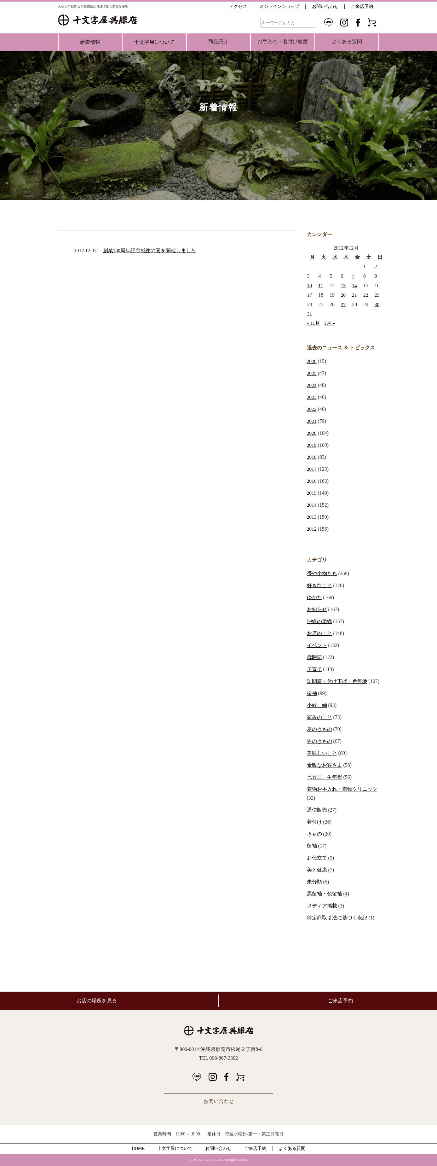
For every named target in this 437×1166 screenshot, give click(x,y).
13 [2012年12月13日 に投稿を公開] (343, 285)
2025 (312, 373)
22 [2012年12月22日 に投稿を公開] (365, 295)
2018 (312, 457)
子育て (314, 669)
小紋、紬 (317, 705)
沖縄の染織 (319, 621)
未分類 (314, 881)
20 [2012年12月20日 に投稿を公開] (343, 295)
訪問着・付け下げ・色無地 (337, 681)
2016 (312, 481)
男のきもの (319, 741)
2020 (312, 433)
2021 (312, 421)
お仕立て (317, 857)
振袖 (312, 693)
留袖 (312, 845)
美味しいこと (322, 753)
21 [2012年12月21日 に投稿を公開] (354, 295)
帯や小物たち (322, 573)
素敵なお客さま (324, 765)
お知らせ (317, 609)
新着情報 (90, 42)
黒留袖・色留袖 (324, 893)
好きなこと (319, 585)
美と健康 (317, 869)
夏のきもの (319, 729)
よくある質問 (292, 1148)
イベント (317, 645)
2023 (312, 397)
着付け (314, 822)
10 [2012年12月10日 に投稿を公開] (309, 285)
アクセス (238, 6)
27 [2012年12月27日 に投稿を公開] (343, 304)
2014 (312, 505)
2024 (312, 385)
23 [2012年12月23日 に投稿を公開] (377, 295)
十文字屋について (154, 42)
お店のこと (319, 633)
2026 (312, 361)
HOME (138, 1148)
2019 (312, 445)
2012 (312, 529)
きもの (314, 834)
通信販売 (317, 810)
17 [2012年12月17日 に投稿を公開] (309, 295)
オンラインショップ (279, 6)
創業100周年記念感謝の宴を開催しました (149, 250)
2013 (312, 517)
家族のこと (319, 717)
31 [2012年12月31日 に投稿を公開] (309, 314)
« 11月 (313, 323)
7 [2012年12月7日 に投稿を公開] (353, 276)
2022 (312, 409)
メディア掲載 (322, 905)
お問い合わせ (325, 6)
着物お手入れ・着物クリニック (342, 789)
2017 (312, 469)
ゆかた (314, 597)
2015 (312, 493)
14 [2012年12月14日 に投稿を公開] (354, 285)
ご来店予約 (362, 6)
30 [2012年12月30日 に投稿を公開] (377, 304)
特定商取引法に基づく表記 (337, 917)
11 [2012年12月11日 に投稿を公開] (320, 285)
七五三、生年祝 (324, 777)
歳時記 (314, 657)
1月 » (330, 323)
